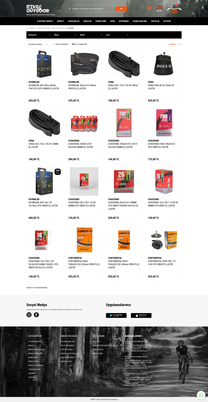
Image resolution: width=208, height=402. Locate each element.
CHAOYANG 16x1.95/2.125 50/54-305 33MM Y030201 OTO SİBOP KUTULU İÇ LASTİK (43, 264)
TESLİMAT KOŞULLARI (68, 342)
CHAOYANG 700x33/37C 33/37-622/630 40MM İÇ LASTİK (123, 145)
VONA (111, 82)
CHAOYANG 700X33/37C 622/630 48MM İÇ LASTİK (80, 145)
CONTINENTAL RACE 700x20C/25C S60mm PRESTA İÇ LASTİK (123, 264)
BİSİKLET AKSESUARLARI (36, 349)
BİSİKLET (60, 21)
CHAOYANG (73, 140)
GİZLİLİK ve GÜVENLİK (68, 357)
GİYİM (112, 21)
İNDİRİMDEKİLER (98, 349)
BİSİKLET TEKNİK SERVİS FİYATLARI (104, 345)
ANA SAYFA (96, 342)
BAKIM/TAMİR (101, 21)
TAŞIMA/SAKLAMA (140, 21)
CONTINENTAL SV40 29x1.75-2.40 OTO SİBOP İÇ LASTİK (162, 263)
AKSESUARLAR (73, 21)
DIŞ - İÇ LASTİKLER (59, 28)
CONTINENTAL (75, 258)
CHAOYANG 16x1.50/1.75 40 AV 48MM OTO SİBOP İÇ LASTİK (163, 204)
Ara (121, 8)
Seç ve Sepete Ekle (79, 44)
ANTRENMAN (124, 21)
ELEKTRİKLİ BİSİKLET (45, 21)
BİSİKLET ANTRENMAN (35, 365)
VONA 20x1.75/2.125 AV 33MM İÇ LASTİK (43, 145)
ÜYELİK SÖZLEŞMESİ (67, 345)
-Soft (92, 399)
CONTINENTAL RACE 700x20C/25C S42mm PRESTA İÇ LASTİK (83, 264)
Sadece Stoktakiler (60, 44)
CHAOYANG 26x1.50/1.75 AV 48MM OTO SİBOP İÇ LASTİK (82, 204)
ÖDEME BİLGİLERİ (66, 361)
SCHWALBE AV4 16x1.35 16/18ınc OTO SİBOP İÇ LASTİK (43, 204)
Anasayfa (30, 28)
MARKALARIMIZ (98, 353)
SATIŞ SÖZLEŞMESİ (67, 349)
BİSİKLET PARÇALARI (43, 28)
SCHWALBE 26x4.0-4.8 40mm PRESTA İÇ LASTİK (82, 87)
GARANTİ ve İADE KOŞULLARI (70, 353)
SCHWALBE (34, 82)
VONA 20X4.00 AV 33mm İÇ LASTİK (161, 87)
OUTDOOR (167, 21)
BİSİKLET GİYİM (33, 361)
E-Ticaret (97, 399)
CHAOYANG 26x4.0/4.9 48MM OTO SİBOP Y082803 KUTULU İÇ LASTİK (123, 205)
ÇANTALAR (155, 21)
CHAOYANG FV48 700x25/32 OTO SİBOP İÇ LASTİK (161, 145)
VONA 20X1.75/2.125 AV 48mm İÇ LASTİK (123, 87)
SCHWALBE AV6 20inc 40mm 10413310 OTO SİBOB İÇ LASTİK (44, 87)
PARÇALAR (87, 21)
